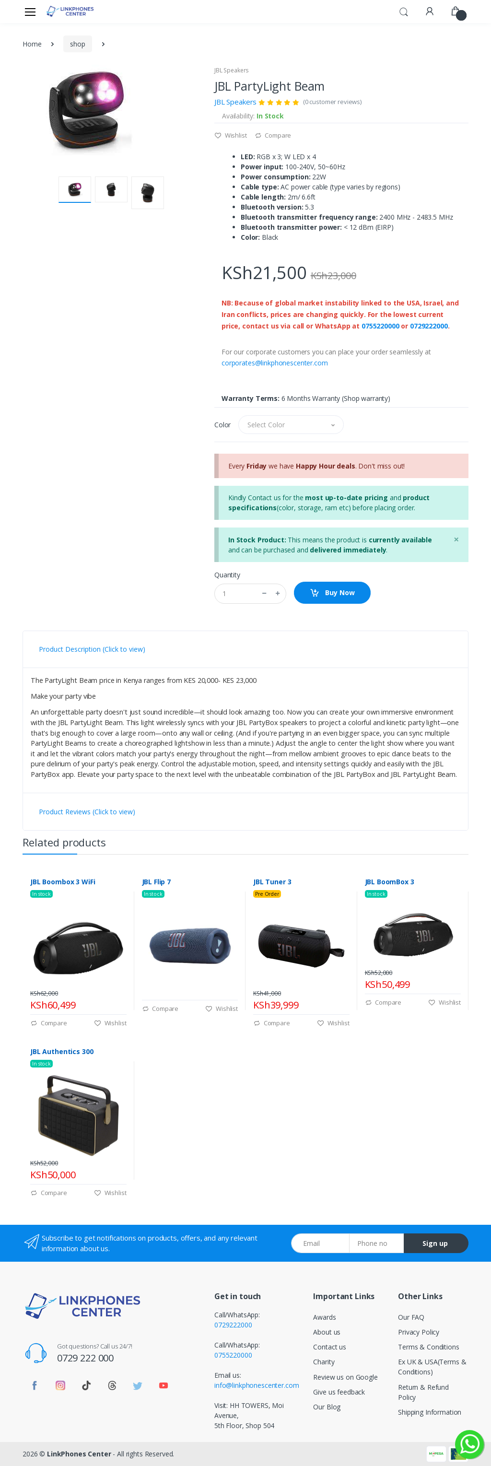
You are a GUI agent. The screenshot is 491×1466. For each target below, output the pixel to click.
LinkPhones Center (79, 1453)
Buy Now (332, 593)
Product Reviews (87, 811)
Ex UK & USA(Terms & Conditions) (432, 1366)
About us (326, 1332)
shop (77, 43)
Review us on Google (345, 1377)
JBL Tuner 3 (272, 882)
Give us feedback (339, 1391)
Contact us (329, 1346)
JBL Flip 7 (156, 882)
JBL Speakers (231, 70)
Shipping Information (429, 1412)
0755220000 (380, 325)
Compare (273, 135)
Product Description (92, 649)
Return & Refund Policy (423, 1392)
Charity (323, 1361)
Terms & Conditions (428, 1346)
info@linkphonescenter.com (256, 1385)
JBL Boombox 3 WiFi (62, 882)
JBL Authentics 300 (61, 1051)
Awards (324, 1317)
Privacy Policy (418, 1332)
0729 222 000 (85, 1357)
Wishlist (230, 135)
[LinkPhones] (70, 11)
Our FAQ (411, 1317)
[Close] (456, 539)
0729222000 (429, 325)
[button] (403, 10)
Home (32, 43)
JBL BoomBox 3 (389, 882)
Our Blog (326, 1406)
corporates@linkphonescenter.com (275, 362)
